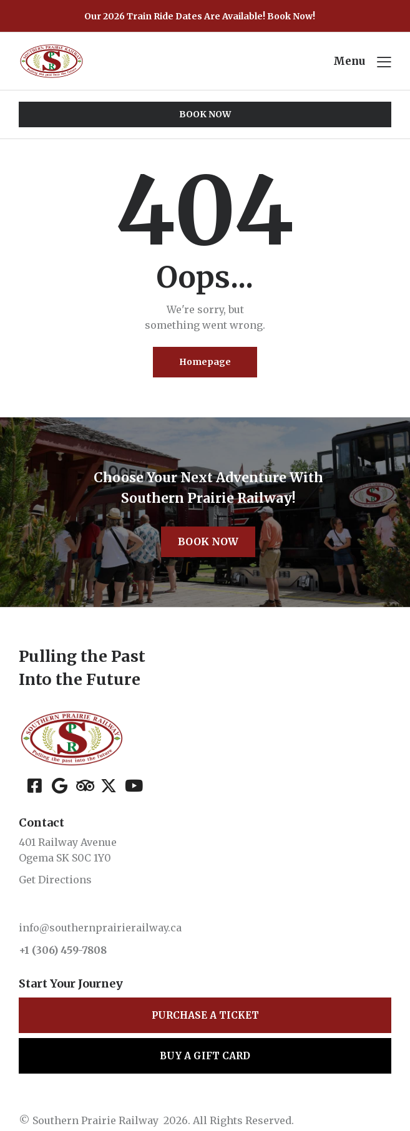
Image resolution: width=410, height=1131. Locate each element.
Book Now (208, 541)
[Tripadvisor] (84, 784)
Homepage (205, 361)
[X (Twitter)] (108, 784)
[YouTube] (132, 784)
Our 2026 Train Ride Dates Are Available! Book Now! (199, 16)
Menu (349, 61)
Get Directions (55, 879)
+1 (25, 950)
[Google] (59, 784)
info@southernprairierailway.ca (100, 927)
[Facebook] (35, 784)
